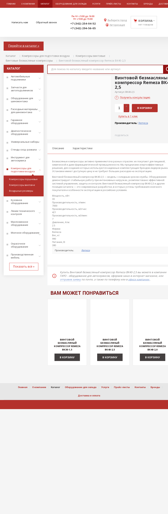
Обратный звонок (46, 22)
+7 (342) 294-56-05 (83, 28)
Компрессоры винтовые (90, 56)
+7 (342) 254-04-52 (83, 23)
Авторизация (117, 25)
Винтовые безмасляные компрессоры (29, 60)
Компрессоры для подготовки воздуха (46, 56)
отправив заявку (70, 279)
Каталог (11, 56)
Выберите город (117, 20)
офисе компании (139, 279)
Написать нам (20, 22)
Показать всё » (24, 266)
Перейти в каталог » (23, 46)
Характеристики (82, 148)
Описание (58, 148)
